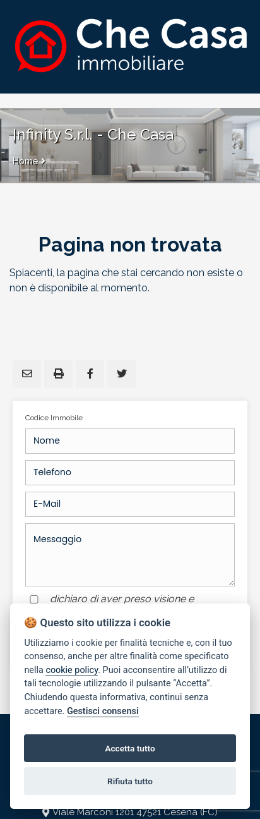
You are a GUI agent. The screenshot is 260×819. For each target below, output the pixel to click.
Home (25, 161)
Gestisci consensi (103, 711)
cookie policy (71, 670)
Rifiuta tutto (130, 781)
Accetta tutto (130, 748)
